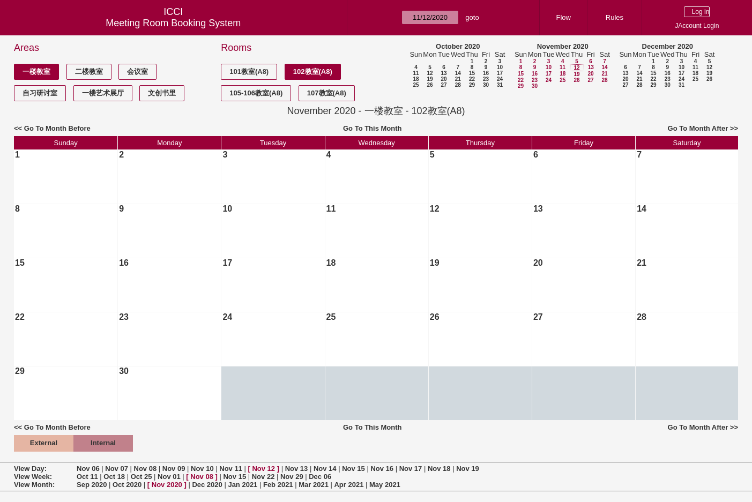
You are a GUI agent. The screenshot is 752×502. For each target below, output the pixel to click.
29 (472, 85)
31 (500, 85)
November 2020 (563, 46)
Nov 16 (381, 468)
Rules (614, 17)
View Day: (30, 468)
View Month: (34, 485)
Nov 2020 (167, 485)
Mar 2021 (314, 485)
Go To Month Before (57, 128)
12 (430, 73)
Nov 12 (263, 468)
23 (486, 79)
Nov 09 (173, 468)
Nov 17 (410, 468)
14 (458, 73)
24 (500, 79)
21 (458, 79)
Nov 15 (353, 468)
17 (500, 73)
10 (500, 67)
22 (472, 79)
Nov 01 (169, 477)
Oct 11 (87, 477)
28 (458, 85)
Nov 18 (439, 468)
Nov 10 (202, 468)
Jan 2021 (242, 485)
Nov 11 (230, 468)
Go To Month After (698, 128)
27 (443, 85)
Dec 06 (320, 477)
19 (430, 79)
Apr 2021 (348, 485)
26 (430, 85)
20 (443, 79)
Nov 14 (325, 468)
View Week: (33, 477)
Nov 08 (145, 468)
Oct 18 (114, 477)
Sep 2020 (92, 485)
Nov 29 (291, 477)
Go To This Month (372, 128)
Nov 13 (296, 468)
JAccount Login (697, 25)
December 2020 (667, 46)
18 (416, 79)
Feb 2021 (278, 485)
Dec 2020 (207, 485)
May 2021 (384, 485)
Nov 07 (116, 468)
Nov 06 (88, 468)
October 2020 (458, 46)
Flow (563, 17)
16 (486, 73)
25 (416, 85)
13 (443, 73)
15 (472, 73)
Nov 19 (467, 468)
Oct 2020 (127, 485)
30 (486, 85)
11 (416, 73)
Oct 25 (141, 477)
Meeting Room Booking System (173, 23)
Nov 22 (263, 477)
